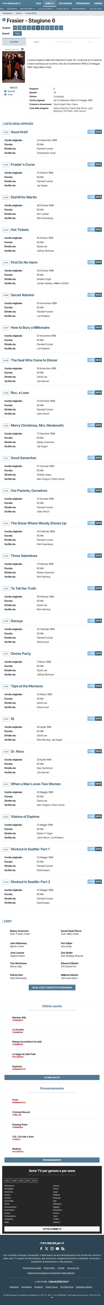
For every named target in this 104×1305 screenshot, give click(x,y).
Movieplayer (7, 13)
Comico (7, 1198)
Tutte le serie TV (45, 9)
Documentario (10, 1207)
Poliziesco (57, 1204)
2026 (14, 1180)
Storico (56, 1213)
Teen (55, 1216)
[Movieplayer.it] (11, 3)
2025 (21, 1180)
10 (20, 27)
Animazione (9, 1186)
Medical (56, 1195)
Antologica (8, 1189)
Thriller (56, 1219)
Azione (7, 1195)
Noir (55, 1201)
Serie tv (19, 13)
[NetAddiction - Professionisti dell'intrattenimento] (58, 1281)
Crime (6, 1204)
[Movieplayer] (52, 1243)
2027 (8, 1180)
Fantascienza (9, 1216)
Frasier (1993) (31, 13)
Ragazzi (56, 1207)
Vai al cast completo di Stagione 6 (52, 987)
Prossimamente (79, 9)
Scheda (14, 42)
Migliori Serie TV (27, 9)
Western (56, 1222)
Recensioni (12, 9)
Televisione (65, 3)
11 (15, 27)
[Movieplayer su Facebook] (41, 1248)
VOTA (98, 131)
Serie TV (49, 3)
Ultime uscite (62, 9)
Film (38, 3)
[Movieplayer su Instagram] (52, 1248)
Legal (55, 1192)
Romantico (57, 1210)
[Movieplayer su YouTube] (57, 1248)
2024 (27, 1180)
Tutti (17, 33)
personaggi (83, 3)
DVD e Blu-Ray (96, 9)
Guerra (56, 1186)
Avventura (8, 1192)
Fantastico (8, 1219)
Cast (36, 42)
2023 (34, 1180)
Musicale (57, 1198)
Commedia (58, 96)
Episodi (11, 91)
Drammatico (9, 1210)
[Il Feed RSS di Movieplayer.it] (63, 1248)
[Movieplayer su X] (46, 1248)
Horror (56, 1189)
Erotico (7, 1213)
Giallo (6, 1222)
